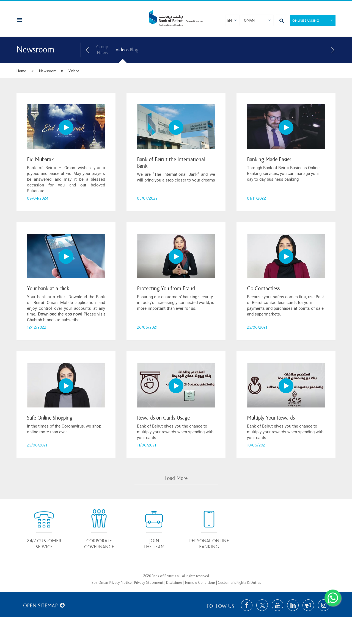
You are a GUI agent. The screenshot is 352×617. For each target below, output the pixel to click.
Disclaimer (174, 582)
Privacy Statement (149, 582)
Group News (102, 49)
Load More (176, 478)
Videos (122, 49)
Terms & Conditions (200, 582)
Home (21, 71)
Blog (134, 49)
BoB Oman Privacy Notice (112, 582)
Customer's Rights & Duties (239, 582)
